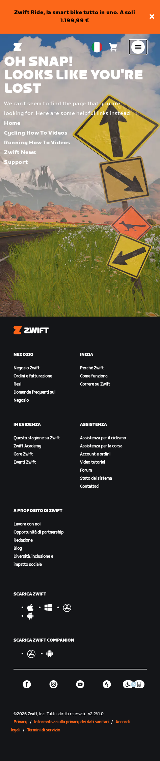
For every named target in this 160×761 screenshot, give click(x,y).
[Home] (18, 47)
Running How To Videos (37, 143)
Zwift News (20, 152)
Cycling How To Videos (36, 133)
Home (12, 123)
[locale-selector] (96, 47)
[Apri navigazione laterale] (138, 47)
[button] (152, 17)
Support (16, 162)
